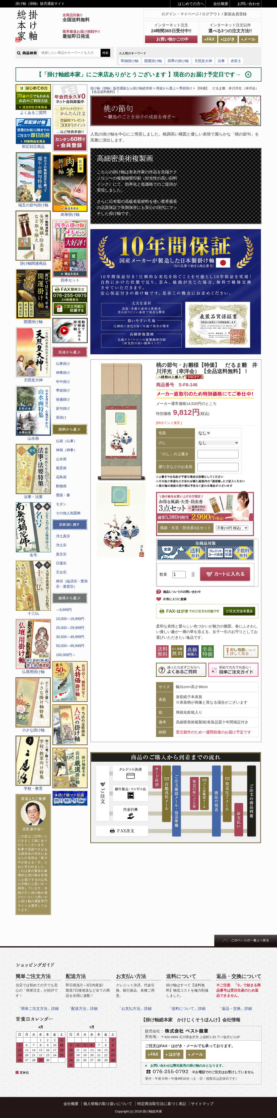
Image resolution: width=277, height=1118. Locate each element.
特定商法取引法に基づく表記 (161, 1103)
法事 (221, 61)
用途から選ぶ (166, 88)
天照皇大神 (203, 61)
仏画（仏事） (66, 441)
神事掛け (63, 373)
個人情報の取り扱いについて (107, 1103)
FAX (210, 39)
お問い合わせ (248, 4)
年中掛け (63, 382)
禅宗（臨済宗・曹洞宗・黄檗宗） (72, 583)
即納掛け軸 (129, 61)
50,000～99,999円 (70, 646)
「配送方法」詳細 (82, 1008)
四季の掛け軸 (178, 61)
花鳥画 (61, 477)
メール (249, 39)
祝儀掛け (63, 399)
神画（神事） (66, 450)
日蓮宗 (61, 563)
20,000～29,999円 (70, 628)
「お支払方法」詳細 (135, 1008)
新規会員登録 (235, 14)
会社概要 (220, 4)
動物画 (61, 486)
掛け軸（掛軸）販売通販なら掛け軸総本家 (121, 88)
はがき (229, 39)
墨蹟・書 (63, 495)
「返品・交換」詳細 (235, 1008)
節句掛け (63, 408)
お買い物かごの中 (172, 39)
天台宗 (61, 572)
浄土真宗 (63, 536)
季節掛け (63, 390)
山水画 (61, 459)
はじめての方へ (191, 4)
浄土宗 (61, 545)
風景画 (61, 468)
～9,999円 (64, 610)
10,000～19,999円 (70, 619)
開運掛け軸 (153, 61)
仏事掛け (63, 364)
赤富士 (236, 61)
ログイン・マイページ (180, 14)
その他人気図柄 (68, 513)
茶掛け (61, 417)
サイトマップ (202, 1103)
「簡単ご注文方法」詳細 (38, 1008)
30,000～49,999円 (70, 637)
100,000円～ (66, 655)
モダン (61, 504)
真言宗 (61, 554)
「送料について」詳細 (186, 1008)
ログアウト (211, 14)
